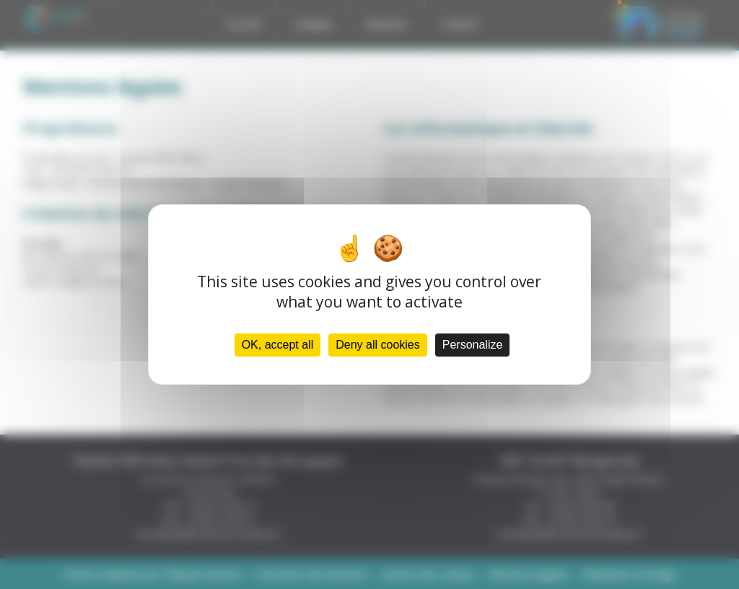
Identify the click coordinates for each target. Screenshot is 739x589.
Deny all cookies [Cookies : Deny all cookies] (378, 345)
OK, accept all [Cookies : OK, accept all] (278, 345)
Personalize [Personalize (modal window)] (472, 345)
